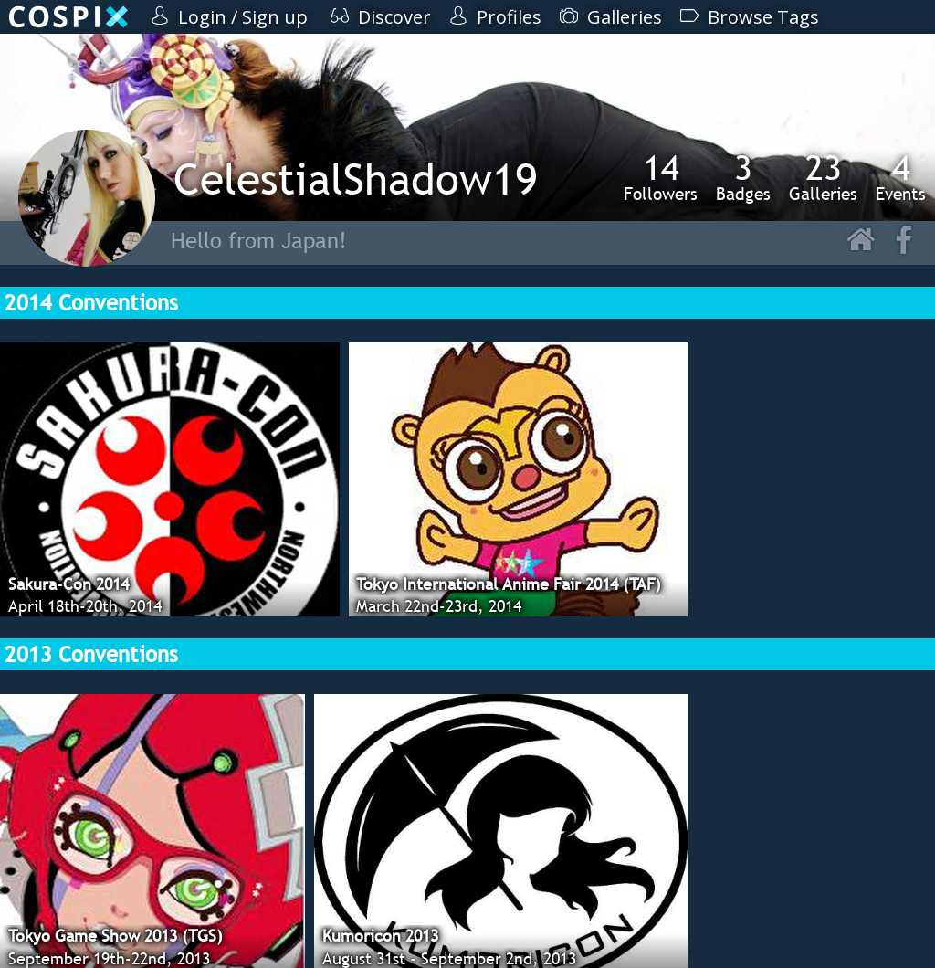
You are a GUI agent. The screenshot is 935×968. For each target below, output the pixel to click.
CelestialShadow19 (355, 178)
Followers (661, 177)
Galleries (823, 177)
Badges (743, 177)
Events (901, 177)
